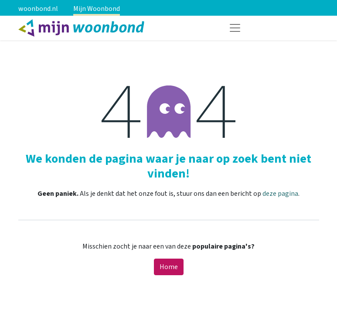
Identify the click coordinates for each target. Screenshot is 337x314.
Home (169, 267)
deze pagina (280, 193)
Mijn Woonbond (96, 9)
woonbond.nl (38, 9)
